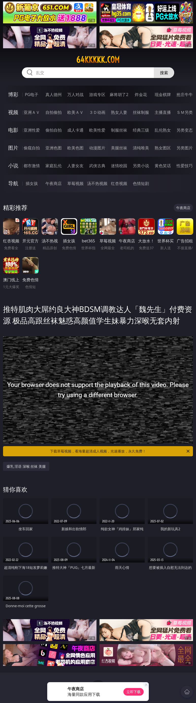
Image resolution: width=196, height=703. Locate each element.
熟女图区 (163, 148)
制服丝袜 (119, 130)
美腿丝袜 (119, 148)
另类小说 (141, 165)
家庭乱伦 (53, 165)
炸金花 (141, 94)
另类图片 (184, 148)
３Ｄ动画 (97, 112)
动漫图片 (97, 148)
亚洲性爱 (32, 130)
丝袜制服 (141, 112)
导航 (13, 183)
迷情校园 (119, 165)
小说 (13, 165)
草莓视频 (75, 183)
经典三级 (141, 130)
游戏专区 (97, 94)
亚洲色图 (53, 148)
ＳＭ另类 (184, 112)
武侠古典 (97, 165)
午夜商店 (53, 183)
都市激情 (32, 165)
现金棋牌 (163, 94)
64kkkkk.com (98, 60)
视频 (13, 112)
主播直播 (163, 112)
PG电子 (31, 94)
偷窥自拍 (32, 148)
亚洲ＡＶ (32, 112)
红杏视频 (119, 183)
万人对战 (75, 94)
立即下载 (133, 691)
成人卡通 (75, 130)
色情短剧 (141, 183)
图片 (13, 147)
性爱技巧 (184, 165)
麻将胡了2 (119, 94)
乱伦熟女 (163, 130)
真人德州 (53, 94)
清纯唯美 (141, 148)
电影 (13, 130)
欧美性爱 (97, 130)
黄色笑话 (163, 165)
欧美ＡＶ (75, 112)
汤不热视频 (97, 183)
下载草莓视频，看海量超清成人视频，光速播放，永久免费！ (120, 451)
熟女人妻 (119, 112)
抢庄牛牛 (184, 94)
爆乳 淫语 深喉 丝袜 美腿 (26, 466)
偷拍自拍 (53, 130)
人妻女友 (75, 165)
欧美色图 (75, 148)
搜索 (164, 72)
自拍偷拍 (53, 112)
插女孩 (32, 183)
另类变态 (184, 130)
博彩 (13, 94)
